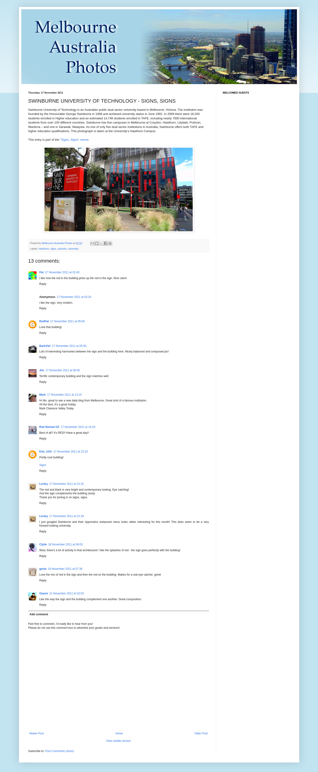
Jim (41, 370)
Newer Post (36, 733)
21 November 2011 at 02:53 (66, 593)
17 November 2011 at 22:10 (70, 451)
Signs (42, 465)
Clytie (43, 544)
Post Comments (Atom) (59, 751)
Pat (41, 272)
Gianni (43, 593)
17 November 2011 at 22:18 (66, 516)
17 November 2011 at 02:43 (62, 272)
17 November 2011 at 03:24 (74, 297)
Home (119, 733)
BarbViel (44, 346)
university (73, 248)
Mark (42, 394)
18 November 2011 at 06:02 (65, 544)
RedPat (44, 321)
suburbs (62, 248)
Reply (43, 284)
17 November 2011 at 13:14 (64, 394)
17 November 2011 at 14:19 (78, 427)
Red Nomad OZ (49, 427)
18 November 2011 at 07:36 (65, 568)
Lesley (43, 483)
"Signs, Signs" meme (74, 139)
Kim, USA (45, 451)
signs (53, 248)
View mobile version (118, 741)
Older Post (201, 733)
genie (43, 568)
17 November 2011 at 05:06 (67, 321)
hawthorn (44, 248)
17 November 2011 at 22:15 (66, 483)
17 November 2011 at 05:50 (69, 346)
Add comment (39, 614)
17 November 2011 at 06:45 (62, 370)
